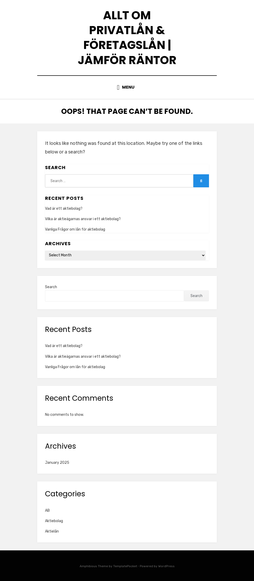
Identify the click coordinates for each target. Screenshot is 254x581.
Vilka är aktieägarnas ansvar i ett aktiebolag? (83, 219)
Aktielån (52, 531)
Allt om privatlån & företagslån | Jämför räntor (127, 37)
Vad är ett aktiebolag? (63, 208)
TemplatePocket (125, 566)
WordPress (166, 566)
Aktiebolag (54, 521)
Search (51, 287)
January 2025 (57, 462)
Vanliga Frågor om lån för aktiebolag (75, 229)
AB (47, 510)
